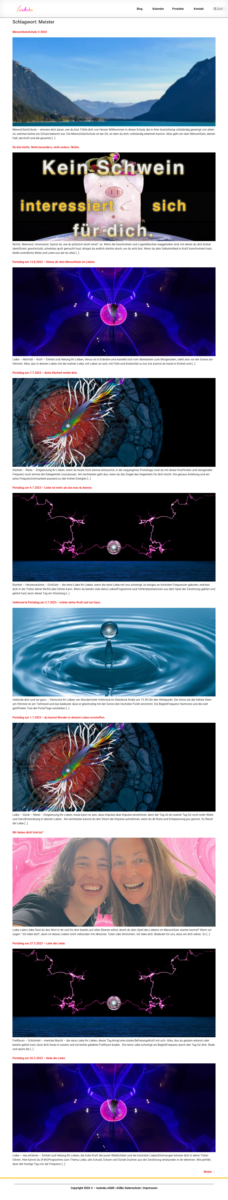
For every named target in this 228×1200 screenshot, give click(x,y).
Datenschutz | (133, 1188)
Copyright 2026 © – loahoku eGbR (92, 1188)
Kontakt (199, 9)
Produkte (179, 9)
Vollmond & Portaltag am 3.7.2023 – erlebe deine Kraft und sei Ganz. (56, 602)
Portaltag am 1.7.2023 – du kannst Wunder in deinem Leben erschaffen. (58, 717)
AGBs (119, 1188)
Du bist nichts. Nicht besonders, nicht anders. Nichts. (46, 147)
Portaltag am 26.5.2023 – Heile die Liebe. (39, 1058)
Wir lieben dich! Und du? (27, 832)
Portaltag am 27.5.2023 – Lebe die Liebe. (39, 943)
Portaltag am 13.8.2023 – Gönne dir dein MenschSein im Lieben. (53, 262)
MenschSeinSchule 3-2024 (29, 32)
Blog (140, 9)
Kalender (158, 8)
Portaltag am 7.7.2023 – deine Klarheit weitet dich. (45, 372)
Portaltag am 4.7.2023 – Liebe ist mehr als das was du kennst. (52, 487)
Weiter (210, 1171)
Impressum (150, 1188)
